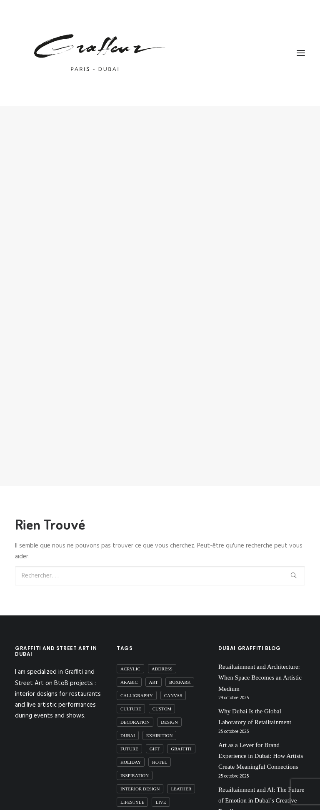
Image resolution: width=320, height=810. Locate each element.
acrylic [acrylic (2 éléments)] (130, 656)
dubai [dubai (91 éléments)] (127, 722)
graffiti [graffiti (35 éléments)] (181, 736)
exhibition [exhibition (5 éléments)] (159, 722)
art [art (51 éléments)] (153, 669)
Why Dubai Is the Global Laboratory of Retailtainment (254, 704)
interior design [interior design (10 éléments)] (140, 776)
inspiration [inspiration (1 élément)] (134, 762)
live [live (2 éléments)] (160, 789)
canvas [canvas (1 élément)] (173, 682)
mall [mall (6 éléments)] (186, 802)
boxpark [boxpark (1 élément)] (180, 669)
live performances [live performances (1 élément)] (144, 802)
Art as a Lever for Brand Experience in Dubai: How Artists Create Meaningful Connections (260, 743)
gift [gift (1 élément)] (155, 736)
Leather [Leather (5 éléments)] (181, 776)
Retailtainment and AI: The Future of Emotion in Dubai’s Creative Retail (261, 788)
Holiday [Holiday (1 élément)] (130, 749)
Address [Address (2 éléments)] (162, 656)
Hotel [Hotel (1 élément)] (159, 749)
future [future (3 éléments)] (129, 736)
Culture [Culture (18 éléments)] (130, 696)
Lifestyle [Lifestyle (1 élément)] (132, 789)
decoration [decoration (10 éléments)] (135, 709)
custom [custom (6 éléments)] (162, 696)
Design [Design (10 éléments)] (169, 709)
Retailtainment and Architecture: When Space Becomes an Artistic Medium (260, 665)
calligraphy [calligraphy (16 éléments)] (136, 682)
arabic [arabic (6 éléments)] (129, 669)
